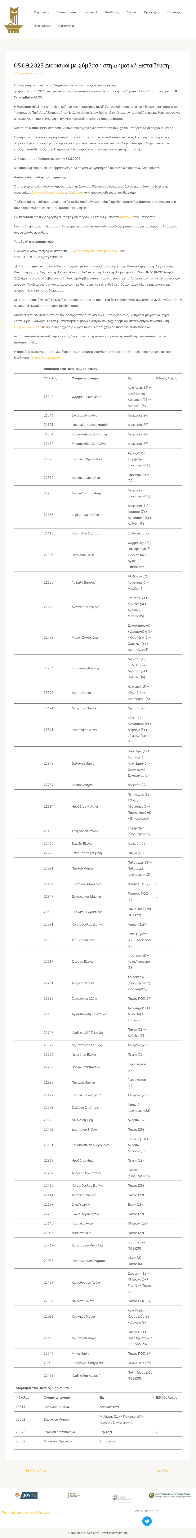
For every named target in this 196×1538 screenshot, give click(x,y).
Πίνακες (125, 12)
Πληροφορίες (41, 26)
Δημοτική (22, 73)
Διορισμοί (87, 12)
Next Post (163, 1471)
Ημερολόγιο (164, 12)
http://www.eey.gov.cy (47, 358)
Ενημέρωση (40, 12)
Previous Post (35, 1471)
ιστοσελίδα (127, 217)
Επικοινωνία (63, 26)
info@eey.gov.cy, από (29, 327)
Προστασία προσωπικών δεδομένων (28, 1513)
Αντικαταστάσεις (64, 12)
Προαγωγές (143, 12)
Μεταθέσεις (106, 12)
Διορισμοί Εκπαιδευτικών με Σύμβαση (58, 192)
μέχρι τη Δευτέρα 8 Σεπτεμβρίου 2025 (96, 251)
